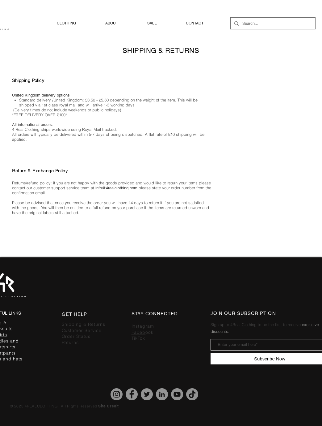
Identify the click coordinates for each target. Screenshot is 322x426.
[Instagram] (117, 394)
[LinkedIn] (162, 394)
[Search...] (272, 23)
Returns (70, 342)
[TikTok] (192, 394)
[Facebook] (132, 394)
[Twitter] (147, 394)
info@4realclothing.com (117, 188)
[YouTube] (177, 394)
